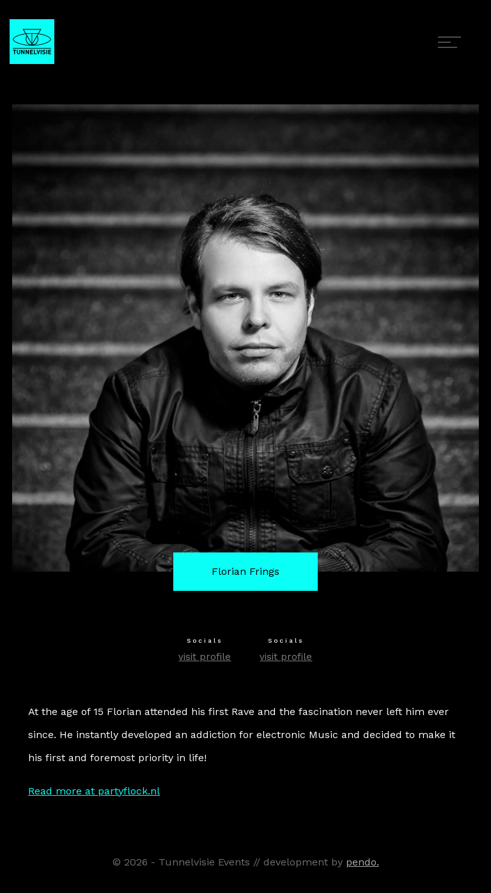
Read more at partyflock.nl (94, 791)
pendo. (362, 862)
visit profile (204, 657)
